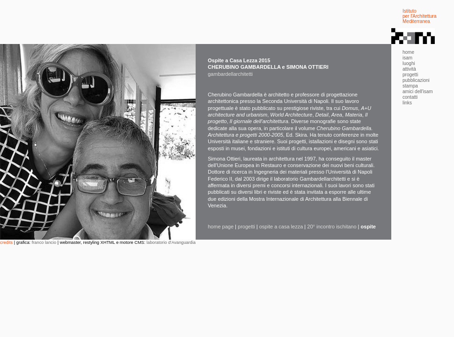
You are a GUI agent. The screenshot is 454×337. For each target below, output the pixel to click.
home (408, 52)
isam (407, 57)
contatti (410, 97)
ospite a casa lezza (281, 226)
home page (221, 226)
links (407, 102)
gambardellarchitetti (230, 74)
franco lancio (44, 242)
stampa (410, 85)
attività (409, 69)
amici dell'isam (418, 91)
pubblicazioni (416, 80)
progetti (246, 226)
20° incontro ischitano (331, 226)
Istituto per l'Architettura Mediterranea (420, 16)
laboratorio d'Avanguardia (171, 242)
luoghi (409, 63)
